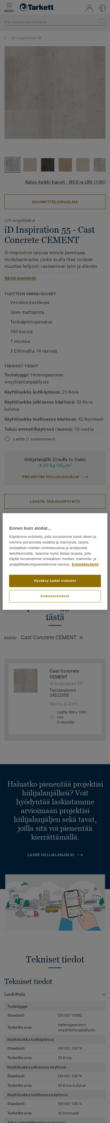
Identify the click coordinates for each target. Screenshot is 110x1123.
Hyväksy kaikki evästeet (55, 580)
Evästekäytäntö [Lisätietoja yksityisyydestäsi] (85, 564)
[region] (55, 561)
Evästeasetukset (55, 596)
